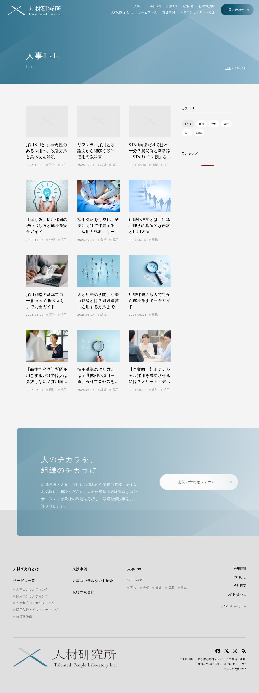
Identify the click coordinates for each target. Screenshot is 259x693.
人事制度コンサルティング (35, 603)
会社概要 (155, 6)
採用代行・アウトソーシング (37, 609)
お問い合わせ (234, 9)
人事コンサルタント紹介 (197, 12)
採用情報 (171, 6)
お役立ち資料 (207, 6)
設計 (226, 123)
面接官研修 (24, 616)
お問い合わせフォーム (200, 482)
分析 (214, 123)
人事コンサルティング (32, 589)
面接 (201, 123)
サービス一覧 (147, 12)
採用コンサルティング (32, 596)
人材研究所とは (122, 12)
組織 (199, 132)
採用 (186, 132)
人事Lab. (139, 6)
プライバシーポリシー (233, 606)
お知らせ (188, 6)
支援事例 (168, 12)
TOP (228, 68)
